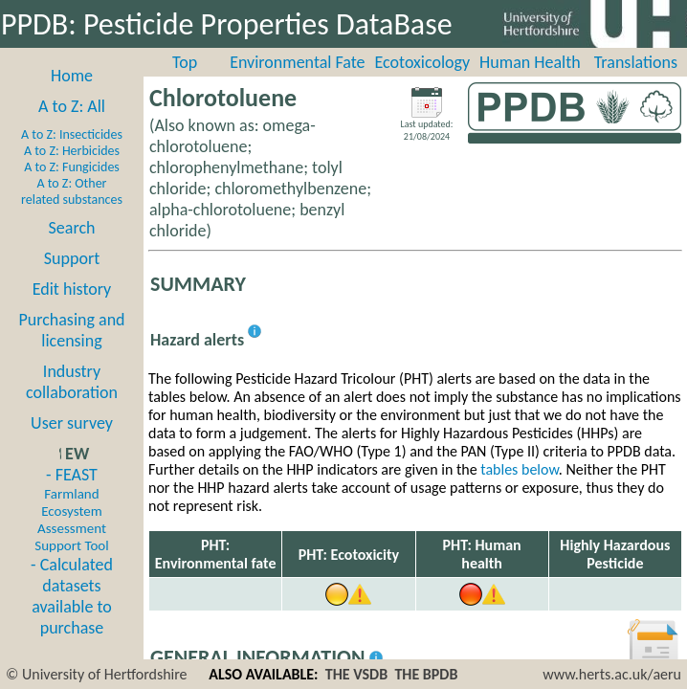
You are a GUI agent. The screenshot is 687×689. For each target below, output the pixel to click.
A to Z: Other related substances (71, 191)
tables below (519, 469)
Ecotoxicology (423, 62)
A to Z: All (71, 106)
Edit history (72, 289)
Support (72, 258)
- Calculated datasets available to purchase (72, 596)
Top (184, 62)
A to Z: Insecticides (71, 134)
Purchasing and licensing (71, 330)
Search (72, 227)
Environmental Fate (297, 62)
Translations (635, 62)
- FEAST (71, 509)
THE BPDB (425, 674)
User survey (72, 422)
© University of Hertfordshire (97, 674)
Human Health (530, 62)
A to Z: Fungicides (72, 167)
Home (72, 75)
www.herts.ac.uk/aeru (612, 674)
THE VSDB (356, 674)
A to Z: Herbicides (72, 151)
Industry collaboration (72, 382)
